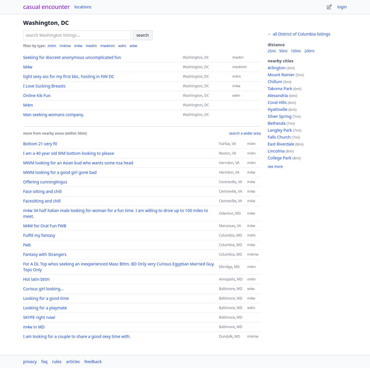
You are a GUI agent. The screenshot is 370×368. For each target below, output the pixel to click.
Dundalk (225, 336)
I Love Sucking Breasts (44, 86)
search (142, 35)
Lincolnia (276, 151)
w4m (122, 46)
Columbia (226, 235)
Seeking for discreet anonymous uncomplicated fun (72, 57)
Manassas (227, 225)
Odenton (226, 213)
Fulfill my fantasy (39, 235)
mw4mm (107, 46)
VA (234, 143)
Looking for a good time (46, 298)
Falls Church (279, 137)
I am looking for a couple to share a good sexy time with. (77, 336)
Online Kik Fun (37, 95)
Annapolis (227, 279)
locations (82, 7)
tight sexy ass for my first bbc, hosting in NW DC (68, 76)
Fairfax (224, 143)
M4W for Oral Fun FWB (44, 225)
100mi (296, 51)
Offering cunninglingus (45, 182)
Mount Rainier (281, 74)
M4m (28, 105)
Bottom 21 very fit (40, 143)
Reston (224, 153)
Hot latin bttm (36, 279)
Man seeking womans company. (53, 114)
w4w (133, 46)
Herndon (226, 162)
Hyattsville (277, 109)
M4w (27, 67)
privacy (30, 361)
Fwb (27, 245)
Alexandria (278, 95)
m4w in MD (34, 327)
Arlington (276, 67)
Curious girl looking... (43, 288)
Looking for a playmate (45, 308)
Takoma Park (280, 88)
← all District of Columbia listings (299, 34)
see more (275, 166)
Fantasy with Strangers (44, 254)
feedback (93, 361)
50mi (283, 51)
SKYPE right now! (39, 317)
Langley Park (280, 130)
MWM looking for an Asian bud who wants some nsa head (78, 163)
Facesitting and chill (42, 201)
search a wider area (245, 133)
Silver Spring (279, 116)
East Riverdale (281, 144)
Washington (193, 57)
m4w (78, 46)
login (342, 7)
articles (73, 361)
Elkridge (225, 266)
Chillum (275, 81)
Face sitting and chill (42, 191)
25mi (272, 51)
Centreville (227, 181)
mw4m (91, 46)
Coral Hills (277, 102)
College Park (279, 158)
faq (44, 361)
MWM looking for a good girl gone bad (60, 172)
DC (206, 57)
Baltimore (227, 288)
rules (57, 361)
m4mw (65, 46)
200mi (309, 51)
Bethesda (277, 123)
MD (238, 213)
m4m (52, 46)
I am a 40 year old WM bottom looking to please (68, 153)
